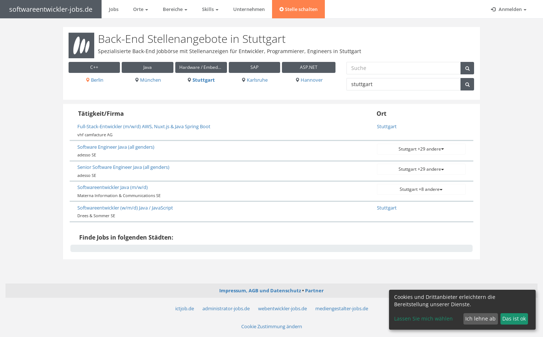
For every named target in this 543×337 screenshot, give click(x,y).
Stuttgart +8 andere (421, 189)
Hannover (309, 80)
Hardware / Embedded (202, 67)
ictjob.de (184, 308)
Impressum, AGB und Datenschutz (260, 290)
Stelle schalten (298, 9)
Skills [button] (210, 9)
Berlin (94, 80)
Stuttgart (201, 80)
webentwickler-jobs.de (282, 308)
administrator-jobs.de (226, 308)
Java (147, 67)
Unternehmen (249, 9)
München (148, 80)
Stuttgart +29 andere (421, 149)
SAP (254, 67)
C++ (94, 67)
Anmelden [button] (509, 9)
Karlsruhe (254, 80)
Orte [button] (140, 9)
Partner (314, 290)
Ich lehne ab (480, 318)
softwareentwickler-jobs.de (50, 9)
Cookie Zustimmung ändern (271, 326)
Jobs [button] (113, 9)
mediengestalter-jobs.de (341, 308)
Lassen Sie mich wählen (423, 318)
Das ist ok (514, 318)
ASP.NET (309, 67)
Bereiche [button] (175, 9)
